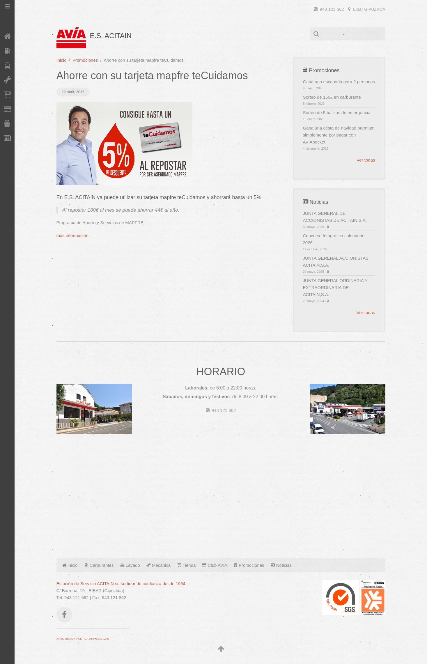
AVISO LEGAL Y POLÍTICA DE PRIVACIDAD (82, 638)
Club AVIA (214, 565)
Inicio (61, 60)
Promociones (85, 60)
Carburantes (99, 565)
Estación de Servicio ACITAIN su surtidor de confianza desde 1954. (121, 583)
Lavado (130, 565)
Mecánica (158, 565)
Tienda (186, 565)
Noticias (281, 565)
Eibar (366, 9)
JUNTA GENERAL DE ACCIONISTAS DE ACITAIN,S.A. (339, 220)
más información (72, 235)
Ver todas (366, 159)
